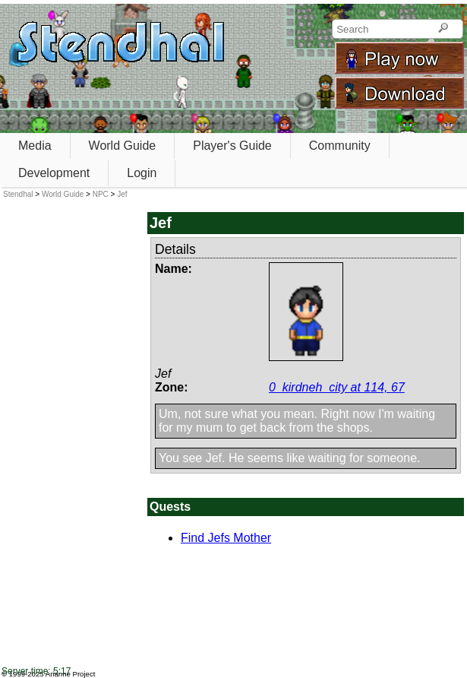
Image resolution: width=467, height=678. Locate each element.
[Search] (443, 29)
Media (35, 145)
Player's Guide (232, 145)
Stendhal (18, 194)
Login (141, 172)
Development (54, 172)
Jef (122, 194)
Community (340, 145)
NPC (101, 194)
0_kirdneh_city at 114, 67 (337, 387)
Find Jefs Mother (226, 537)
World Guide (122, 145)
